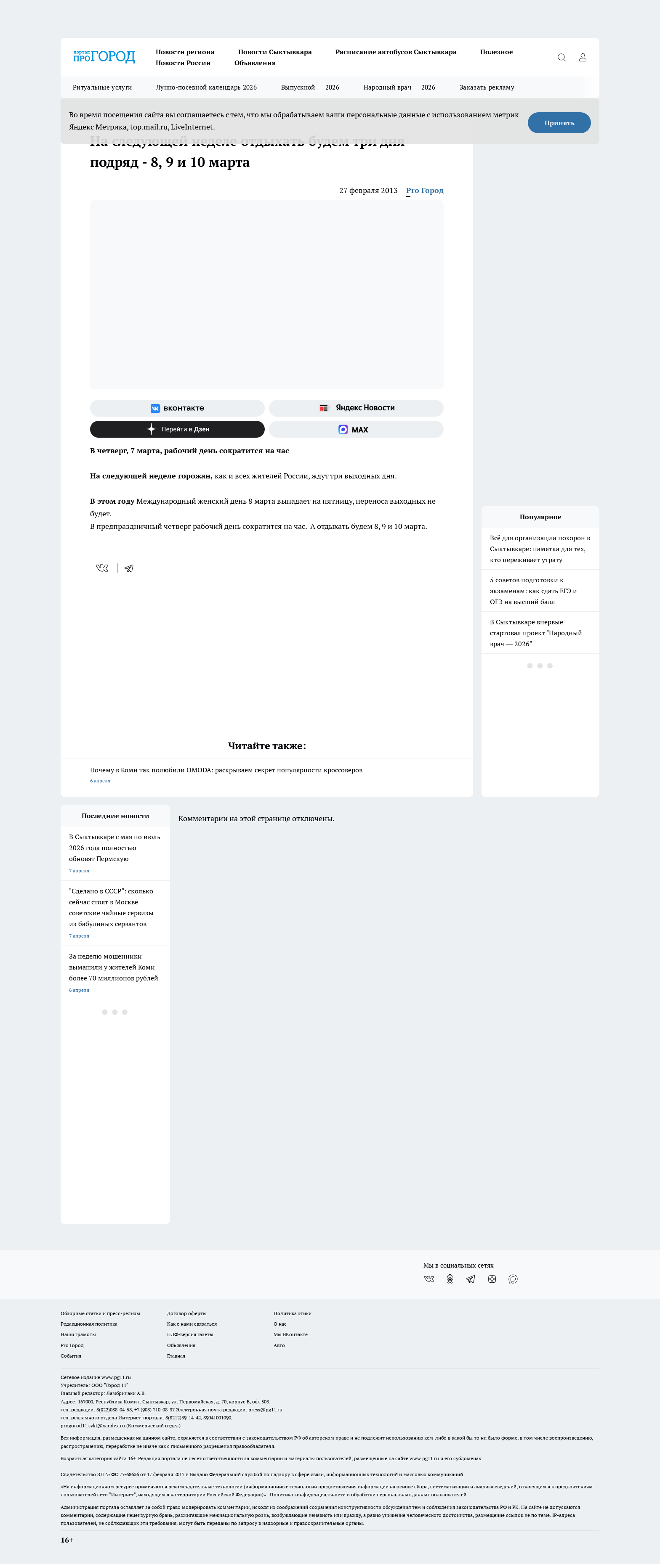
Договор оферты (187, 1313)
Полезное (496, 52)
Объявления (255, 62)
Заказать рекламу (487, 87)
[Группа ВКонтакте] (177, 408)
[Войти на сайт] (582, 57)
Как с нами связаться (192, 1324)
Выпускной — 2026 (310, 87)
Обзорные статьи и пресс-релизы (100, 1313)
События (71, 1356)
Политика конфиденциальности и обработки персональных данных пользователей (368, 1494)
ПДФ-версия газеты (190, 1334)
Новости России (183, 62)
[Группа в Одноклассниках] (449, 1279)
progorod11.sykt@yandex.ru (93, 1425)
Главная (176, 1356)
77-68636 (129, 1474)
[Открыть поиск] (561, 57)
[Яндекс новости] (356, 408)
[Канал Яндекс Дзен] (177, 429)
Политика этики (292, 1313)
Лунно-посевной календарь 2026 (206, 87)
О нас (280, 1324)
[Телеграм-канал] (471, 1279)
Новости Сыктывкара (275, 52)
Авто (279, 1345)
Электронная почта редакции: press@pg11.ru (229, 1409)
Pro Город (425, 190)
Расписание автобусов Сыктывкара (396, 52)
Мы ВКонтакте (291, 1334)
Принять (560, 123)
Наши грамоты (78, 1334)
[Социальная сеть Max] (356, 429)
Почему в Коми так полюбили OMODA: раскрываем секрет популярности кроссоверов (267, 776)
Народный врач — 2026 (399, 87)
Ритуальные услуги (102, 87)
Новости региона (185, 52)
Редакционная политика (89, 1324)
